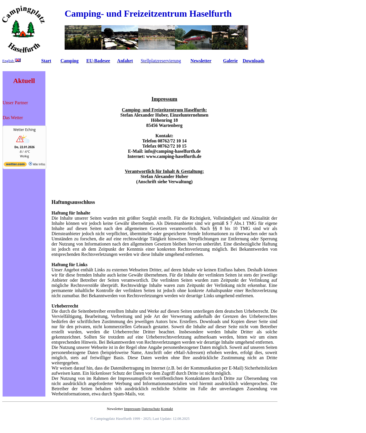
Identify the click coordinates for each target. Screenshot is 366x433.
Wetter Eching (24, 129)
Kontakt (167, 409)
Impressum (132, 409)
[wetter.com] (15, 165)
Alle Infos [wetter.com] (37, 164)
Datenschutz (151, 409)
